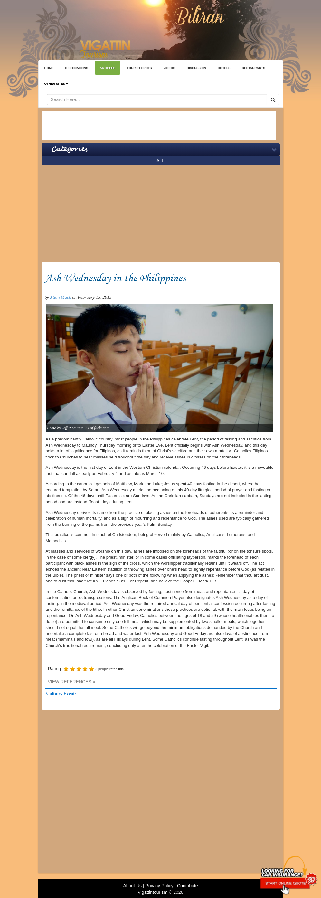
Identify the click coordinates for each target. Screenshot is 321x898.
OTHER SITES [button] (56, 83)
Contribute (187, 885)
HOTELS (224, 68)
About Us (132, 885)
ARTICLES (107, 68)
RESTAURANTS (253, 68)
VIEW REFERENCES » (71, 681)
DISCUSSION (196, 68)
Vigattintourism (152, 892)
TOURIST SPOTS (139, 68)
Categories (69, 149)
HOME (49, 68)
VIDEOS (169, 68)
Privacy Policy (159, 885)
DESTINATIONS (76, 68)
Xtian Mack (60, 297)
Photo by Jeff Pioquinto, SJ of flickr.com (78, 428)
